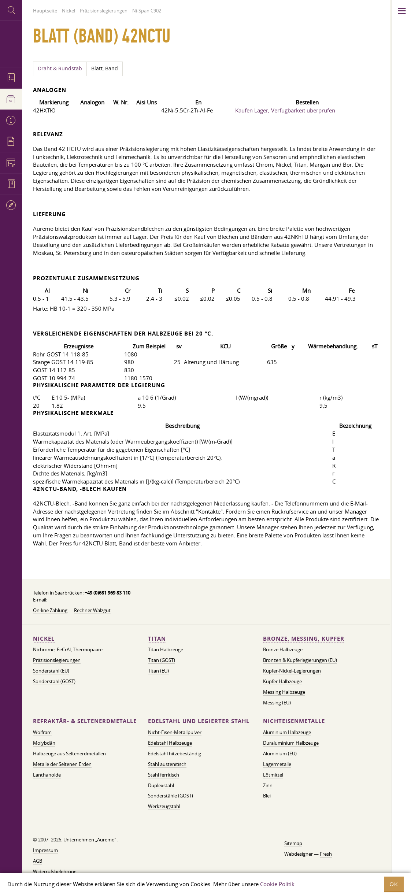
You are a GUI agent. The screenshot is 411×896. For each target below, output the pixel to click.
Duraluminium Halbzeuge (291, 743)
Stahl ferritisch (163, 774)
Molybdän (44, 743)
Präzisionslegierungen (57, 660)
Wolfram (42, 732)
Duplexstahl (161, 785)
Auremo (11, 43)
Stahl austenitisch (167, 764)
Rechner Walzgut (92, 610)
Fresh (326, 854)
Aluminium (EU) (280, 753)
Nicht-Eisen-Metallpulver (174, 732)
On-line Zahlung (50, 610)
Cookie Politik (277, 884)
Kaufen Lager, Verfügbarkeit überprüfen (285, 110)
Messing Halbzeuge (284, 692)
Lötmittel (273, 774)
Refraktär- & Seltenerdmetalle (85, 721)
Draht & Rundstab (60, 68)
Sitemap (293, 843)
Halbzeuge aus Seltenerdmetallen (69, 753)
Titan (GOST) (161, 660)
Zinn (268, 785)
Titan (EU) (158, 670)
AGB (37, 861)
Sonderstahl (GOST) (54, 681)
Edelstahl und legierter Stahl (198, 721)
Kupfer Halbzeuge (282, 681)
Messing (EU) (277, 702)
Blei (267, 795)
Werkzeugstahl (164, 806)
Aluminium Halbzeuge (287, 732)
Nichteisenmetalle (294, 721)
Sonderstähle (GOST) (170, 795)
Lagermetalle (277, 764)
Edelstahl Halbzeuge (170, 743)
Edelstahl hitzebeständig (174, 753)
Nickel (44, 639)
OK (393, 884)
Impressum (45, 850)
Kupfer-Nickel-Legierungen (292, 670)
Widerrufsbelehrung (55, 871)
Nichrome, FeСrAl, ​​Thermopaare (68, 649)
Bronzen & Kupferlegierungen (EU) (300, 660)
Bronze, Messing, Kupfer (303, 639)
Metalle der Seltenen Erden (62, 764)
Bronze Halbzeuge (283, 649)
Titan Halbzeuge (165, 649)
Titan (157, 639)
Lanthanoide (47, 774)
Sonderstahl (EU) (51, 670)
